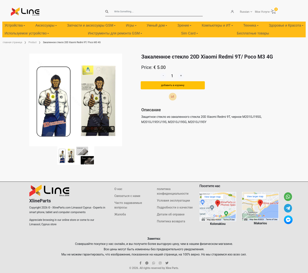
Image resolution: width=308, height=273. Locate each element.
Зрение (184, 25)
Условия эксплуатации (173, 200)
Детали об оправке (170, 214)
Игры (131, 25)
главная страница (12, 42)
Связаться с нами (127, 196)
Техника (251, 25)
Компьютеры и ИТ (217, 25)
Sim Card (189, 33)
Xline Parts (172, 268)
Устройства (15, 25)
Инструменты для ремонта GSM (115, 33)
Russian (244, 11)
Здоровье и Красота (286, 25)
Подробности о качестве (175, 207)
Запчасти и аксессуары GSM (91, 25)
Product (32, 42)
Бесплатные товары (253, 33)
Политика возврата (171, 221)
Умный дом (157, 25)
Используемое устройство (27, 33)
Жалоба (120, 214)
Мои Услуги (262, 11)
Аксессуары (46, 25)
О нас (118, 189)
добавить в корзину (172, 85)
